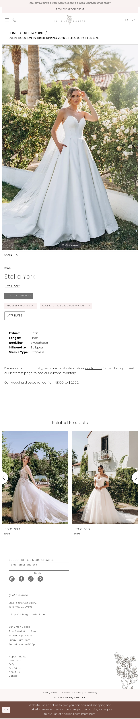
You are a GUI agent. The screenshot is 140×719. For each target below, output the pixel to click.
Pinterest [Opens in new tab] (16, 373)
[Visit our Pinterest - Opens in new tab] (40, 579)
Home (13, 33)
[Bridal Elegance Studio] (70, 20)
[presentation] (35, 478)
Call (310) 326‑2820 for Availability (67, 306)
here (92, 714)
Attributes (14, 315)
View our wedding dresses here (45, 3)
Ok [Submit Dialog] (6, 710)
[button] (7, 20)
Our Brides (15, 669)
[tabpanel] (70, 146)
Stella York (33, 33)
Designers (15, 661)
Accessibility (90, 693)
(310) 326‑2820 (18, 596)
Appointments (17, 657)
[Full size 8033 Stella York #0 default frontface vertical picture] (70, 146)
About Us (14, 672)
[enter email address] (39, 565)
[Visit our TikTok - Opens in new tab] (31, 579)
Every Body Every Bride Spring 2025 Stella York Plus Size (54, 38)
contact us (93, 368)
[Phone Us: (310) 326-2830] (14, 20)
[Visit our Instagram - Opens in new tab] (12, 579)
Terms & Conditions (71, 693)
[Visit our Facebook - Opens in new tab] (21, 579)
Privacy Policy (50, 693)
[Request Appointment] (70, 10)
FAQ (11, 665)
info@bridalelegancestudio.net (27, 615)
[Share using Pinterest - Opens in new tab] (17, 255)
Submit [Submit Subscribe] (39, 573)
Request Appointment (21, 306)
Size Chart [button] (12, 286)
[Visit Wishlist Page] (133, 20)
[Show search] (126, 20)
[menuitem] (7, 20)
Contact (14, 676)
